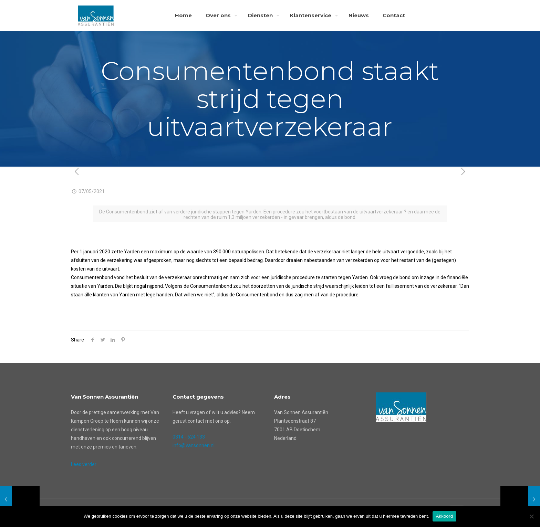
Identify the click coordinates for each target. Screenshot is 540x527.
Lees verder (83, 464)
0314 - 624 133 (189, 437)
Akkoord (444, 516)
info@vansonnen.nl (194, 445)
